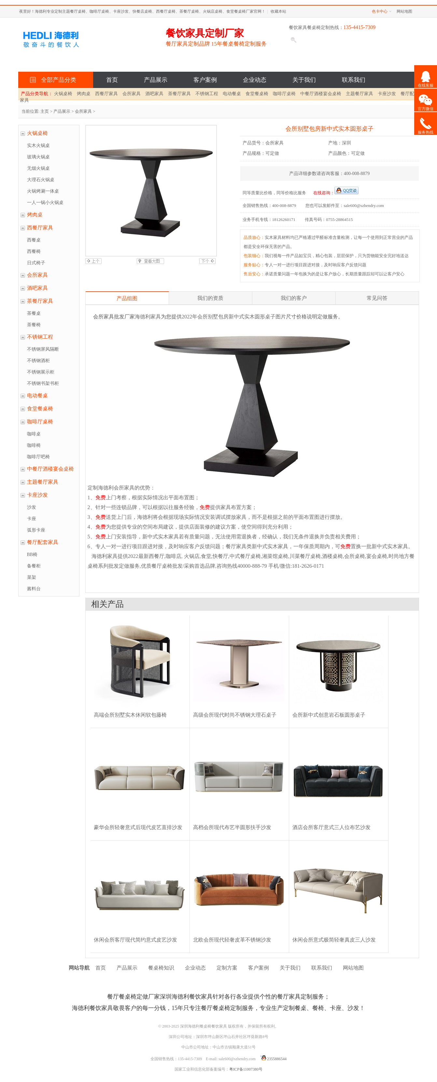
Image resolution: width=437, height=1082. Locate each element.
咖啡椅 (34, 445)
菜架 (31, 577)
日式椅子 (36, 262)
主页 (44, 111)
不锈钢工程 (206, 93)
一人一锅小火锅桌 (45, 202)
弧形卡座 (36, 530)
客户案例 (205, 80)
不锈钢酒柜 (38, 360)
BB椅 (32, 554)
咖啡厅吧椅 (38, 456)
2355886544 (273, 1059)
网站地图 (404, 11)
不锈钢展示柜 (40, 372)
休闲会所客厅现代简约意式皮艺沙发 (135, 940)
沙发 (31, 507)
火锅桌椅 (63, 93)
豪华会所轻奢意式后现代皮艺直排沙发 (138, 827)
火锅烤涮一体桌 (43, 191)
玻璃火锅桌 (38, 156)
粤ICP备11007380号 (245, 1069)
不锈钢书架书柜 (43, 383)
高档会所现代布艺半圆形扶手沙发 (232, 827)
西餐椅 (34, 251)
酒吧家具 (154, 93)
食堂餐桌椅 (257, 93)
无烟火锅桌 (38, 168)
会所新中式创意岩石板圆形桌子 (328, 715)
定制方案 (227, 968)
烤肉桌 (84, 93)
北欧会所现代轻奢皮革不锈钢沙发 (232, 940)
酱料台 (34, 588)
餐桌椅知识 (161, 968)
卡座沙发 (387, 93)
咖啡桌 (34, 433)
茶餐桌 (34, 313)
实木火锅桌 (38, 145)
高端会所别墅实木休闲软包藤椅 (130, 715)
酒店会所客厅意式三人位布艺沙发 (331, 827)
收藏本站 (278, 11)
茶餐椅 (34, 324)
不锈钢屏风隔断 (43, 349)
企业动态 (254, 80)
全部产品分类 (57, 80)
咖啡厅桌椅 (284, 93)
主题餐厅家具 (359, 93)
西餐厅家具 (106, 93)
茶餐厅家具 (179, 93)
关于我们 (304, 80)
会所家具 (131, 93)
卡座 (31, 518)
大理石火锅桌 (40, 179)
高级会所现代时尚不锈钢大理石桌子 (234, 715)
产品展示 (155, 80)
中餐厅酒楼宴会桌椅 (320, 93)
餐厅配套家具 (42, 542)
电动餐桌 (232, 93)
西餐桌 (34, 240)
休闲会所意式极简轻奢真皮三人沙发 (334, 940)
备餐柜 (34, 565)
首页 (112, 80)
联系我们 (353, 80)
